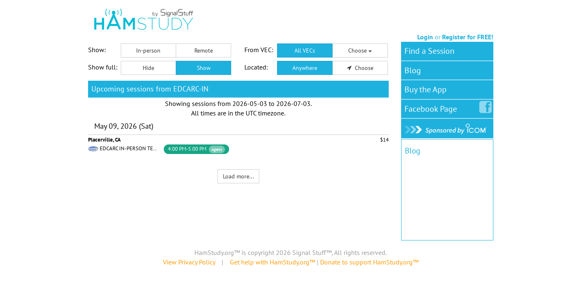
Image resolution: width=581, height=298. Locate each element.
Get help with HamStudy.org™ (272, 262)
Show (203, 68)
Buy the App (425, 89)
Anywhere (304, 68)
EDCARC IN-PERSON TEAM (130, 148)
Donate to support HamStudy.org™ (369, 262)
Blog (412, 70)
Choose (360, 50)
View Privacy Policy (189, 262)
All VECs (304, 50)
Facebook (432, 107)
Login (425, 37)
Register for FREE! (467, 37)
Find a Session (429, 51)
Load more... (238, 176)
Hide (148, 68)
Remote (203, 50)
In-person (148, 50)
